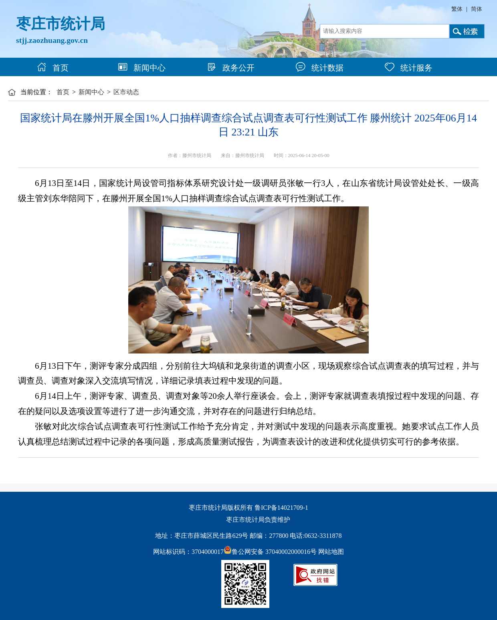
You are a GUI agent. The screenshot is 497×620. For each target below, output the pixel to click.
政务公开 (231, 67)
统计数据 (319, 67)
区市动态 (126, 92)
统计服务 (408, 67)
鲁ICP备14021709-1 (281, 507)
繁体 (457, 9)
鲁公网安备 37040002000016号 (270, 551)
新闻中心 (142, 67)
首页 (53, 67)
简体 (476, 9)
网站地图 (331, 551)
